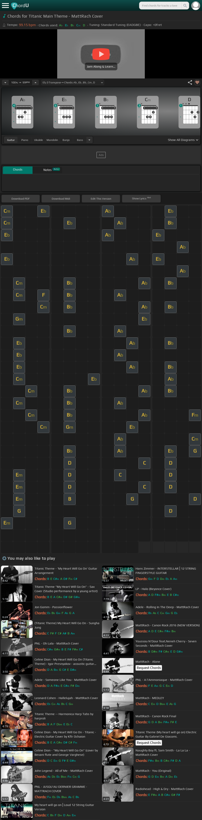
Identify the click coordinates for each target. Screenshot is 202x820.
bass (80, 140)
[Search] (184, 5)
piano (24, 140)
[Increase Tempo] (35, 82)
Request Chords (149, 668)
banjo (66, 140)
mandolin (52, 140)
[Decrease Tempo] (5, 82)
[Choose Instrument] (89, 140)
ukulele (38, 140)
